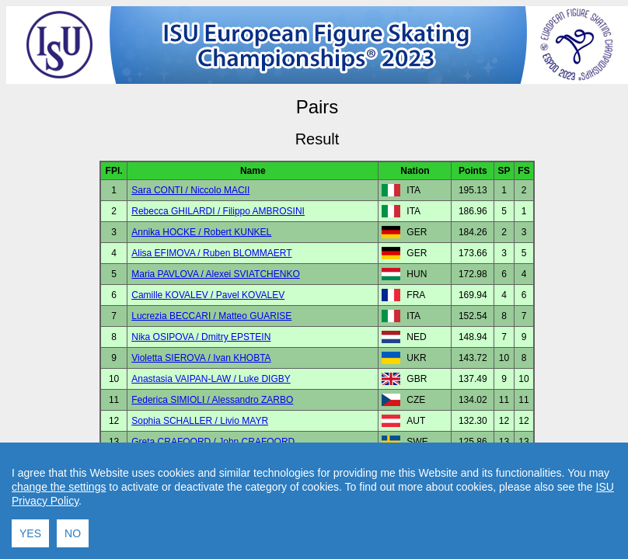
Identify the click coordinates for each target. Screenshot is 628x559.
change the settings (59, 498)
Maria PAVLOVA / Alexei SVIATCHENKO (215, 274)
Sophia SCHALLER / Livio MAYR (199, 420)
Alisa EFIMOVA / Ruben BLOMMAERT (211, 253)
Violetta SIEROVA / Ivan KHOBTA (200, 357)
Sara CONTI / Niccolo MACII (190, 190)
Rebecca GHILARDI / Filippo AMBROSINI (218, 211)
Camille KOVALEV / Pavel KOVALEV (207, 295)
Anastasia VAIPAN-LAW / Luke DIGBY (211, 378)
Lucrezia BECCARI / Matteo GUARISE (211, 316)
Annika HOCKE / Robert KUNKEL (201, 232)
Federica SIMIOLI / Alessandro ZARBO (212, 399)
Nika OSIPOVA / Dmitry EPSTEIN (200, 337)
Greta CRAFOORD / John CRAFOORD (213, 441)
